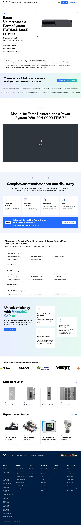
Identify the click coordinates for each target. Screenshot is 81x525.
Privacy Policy (70, 476)
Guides (43, 479)
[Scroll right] (76, 385)
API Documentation (45, 490)
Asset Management (7, 483)
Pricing (30, 2)
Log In (58, 2)
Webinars (43, 482)
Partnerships (31, 473)
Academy (43, 473)
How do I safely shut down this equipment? (53, 92)
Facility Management (20, 485)
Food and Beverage (20, 471)
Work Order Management (6, 502)
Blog (42, 476)
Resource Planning (7, 513)
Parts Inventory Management (6, 487)
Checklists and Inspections (6, 491)
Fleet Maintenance (20, 482)
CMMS (4, 468)
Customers (11, 455)
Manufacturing (19, 468)
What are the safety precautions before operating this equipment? (25, 96)
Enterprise (25, 2)
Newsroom (31, 476)
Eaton (7, 7)
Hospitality (18, 488)
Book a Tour (73, 2)
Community (43, 485)
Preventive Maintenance (6, 498)
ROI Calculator (44, 488)
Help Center (56, 468)
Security (68, 468)
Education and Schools (21, 476)
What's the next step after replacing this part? (32, 92)
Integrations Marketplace (6, 480)
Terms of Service (70, 473)
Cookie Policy (70, 482)
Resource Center (45, 471)
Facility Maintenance (8, 494)
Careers (30, 471)
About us (31, 468)
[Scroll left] (72, 385)
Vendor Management (8, 516)
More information (11, 71)
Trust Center (69, 471)
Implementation (57, 471)
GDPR (68, 485)
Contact (56, 473)
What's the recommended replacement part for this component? (55, 96)
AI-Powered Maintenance (6, 506)
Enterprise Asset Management (7, 471)
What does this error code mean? (72, 92)
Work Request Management (6, 510)
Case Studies (44, 468)
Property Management (21, 479)
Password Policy (70, 479)
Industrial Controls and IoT (8, 476)
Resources (33, 455)
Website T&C (70, 490)
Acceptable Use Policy (72, 488)
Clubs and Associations (21, 473)
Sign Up (64, 2)
